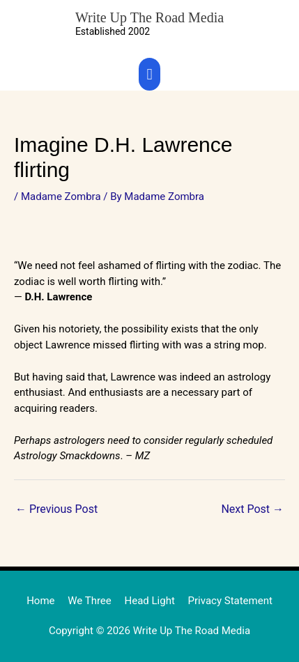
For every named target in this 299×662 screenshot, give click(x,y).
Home (40, 600)
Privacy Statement (230, 600)
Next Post (252, 509)
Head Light (150, 600)
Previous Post (56, 509)
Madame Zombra (61, 196)
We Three (90, 600)
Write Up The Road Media (149, 17)
